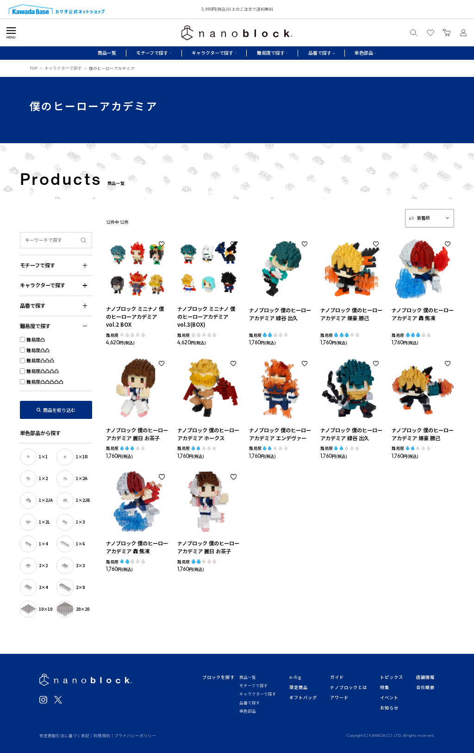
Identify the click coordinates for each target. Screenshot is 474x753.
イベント (389, 697)
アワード (339, 697)
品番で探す (249, 702)
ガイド (337, 677)
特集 (384, 687)
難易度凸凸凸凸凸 (44, 381)
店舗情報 (425, 677)
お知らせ (389, 707)
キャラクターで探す (63, 68)
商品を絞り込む (59, 409)
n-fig (295, 677)
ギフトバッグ (303, 697)
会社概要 (425, 687)
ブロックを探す (218, 677)
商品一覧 (107, 53)
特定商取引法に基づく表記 (64, 735)
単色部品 (247, 711)
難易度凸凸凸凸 (42, 370)
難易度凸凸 (38, 350)
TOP (33, 68)
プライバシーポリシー (135, 735)
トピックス (391, 677)
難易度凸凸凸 (40, 360)
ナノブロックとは (348, 687)
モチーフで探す (253, 685)
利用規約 (102, 735)
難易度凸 (35, 339)
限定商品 (298, 687)
